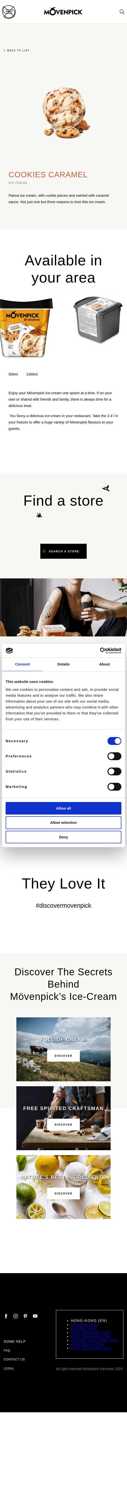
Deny (63, 837)
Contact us (14, 1359)
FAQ (7, 1350)
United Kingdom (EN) (94, 1340)
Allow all (63, 808)
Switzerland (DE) (91, 1332)
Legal (9, 1368)
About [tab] (104, 664)
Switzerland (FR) (91, 1336)
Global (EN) (84, 1328)
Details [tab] (63, 664)
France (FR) (84, 1324)
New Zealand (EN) (91, 1348)
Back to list (17, 50)
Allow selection (63, 822)
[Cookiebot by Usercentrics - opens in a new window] (100, 651)
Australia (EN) (88, 1344)
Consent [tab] (22, 664)
